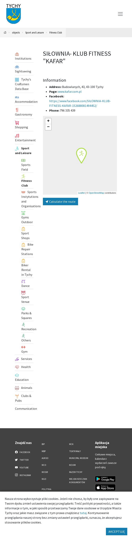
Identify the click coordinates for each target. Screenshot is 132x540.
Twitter (21, 459)
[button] (81, 156)
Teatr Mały (75, 451)
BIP (43, 444)
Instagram (23, 475)
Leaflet (81, 193)
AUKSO (45, 458)
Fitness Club (55, 32)
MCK (71, 444)
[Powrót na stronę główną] (5, 32)
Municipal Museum (78, 458)
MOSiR (45, 472)
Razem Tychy (75, 472)
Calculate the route (60, 201)
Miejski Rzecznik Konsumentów (78, 481)
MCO (44, 465)
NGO (44, 479)
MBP (44, 451)
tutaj (83, 513)
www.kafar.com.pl (70, 91)
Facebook (22, 452)
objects (16, 32)
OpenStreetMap (96, 193)
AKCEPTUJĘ (116, 532)
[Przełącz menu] (120, 14)
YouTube (22, 467)
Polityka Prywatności (48, 491)
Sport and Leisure (34, 32)
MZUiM (72, 465)
